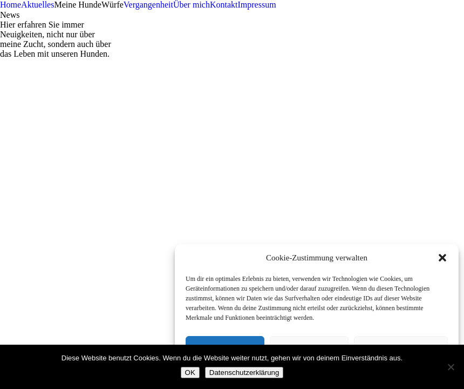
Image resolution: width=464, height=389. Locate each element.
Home (10, 4)
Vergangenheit (148, 4)
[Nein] (450, 366)
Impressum (256, 4)
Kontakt (224, 4)
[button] (442, 257)
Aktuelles (37, 4)
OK (190, 372)
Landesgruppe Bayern (38, 251)
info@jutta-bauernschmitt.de (59, 165)
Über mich (191, 4)
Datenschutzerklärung (244, 372)
